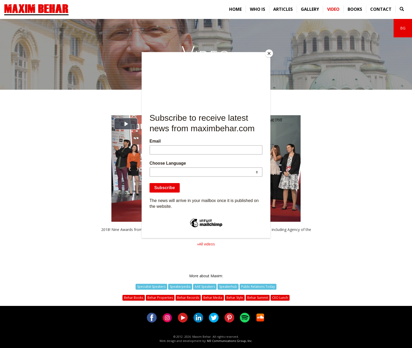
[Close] (269, 53)
